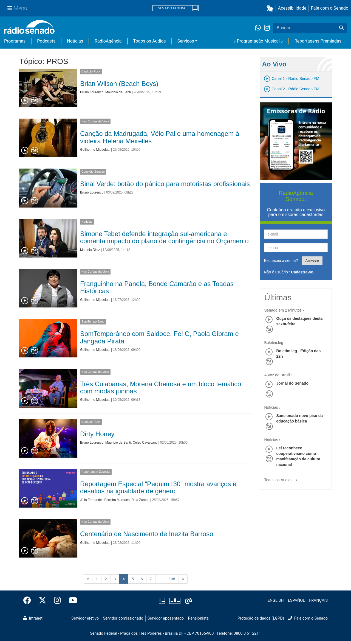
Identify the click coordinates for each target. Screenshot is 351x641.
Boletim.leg (273, 342)
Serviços (185, 41)
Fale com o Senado (329, 8)
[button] (271, 8)
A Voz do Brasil (277, 375)
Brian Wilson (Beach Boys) (119, 83)
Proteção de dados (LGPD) (260, 618)
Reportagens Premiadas (318, 41)
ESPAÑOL (296, 600)
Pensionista (198, 618)
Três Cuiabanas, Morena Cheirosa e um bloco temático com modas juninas (160, 387)
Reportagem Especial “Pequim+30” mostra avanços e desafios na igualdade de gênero (158, 487)
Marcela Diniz (90, 250)
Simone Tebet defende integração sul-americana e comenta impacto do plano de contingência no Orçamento (164, 237)
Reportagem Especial (95, 471)
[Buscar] (341, 28)
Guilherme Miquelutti (95, 150)
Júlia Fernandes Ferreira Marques (105, 500)
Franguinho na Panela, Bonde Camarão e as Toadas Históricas (157, 287)
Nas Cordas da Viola (95, 121)
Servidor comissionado (123, 618)
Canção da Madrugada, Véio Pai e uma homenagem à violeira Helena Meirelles (159, 137)
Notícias (75, 41)
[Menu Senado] (17, 8)
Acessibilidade (292, 8)
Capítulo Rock (90, 71)
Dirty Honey (97, 434)
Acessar (312, 261)
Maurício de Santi (118, 92)
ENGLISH (276, 600)
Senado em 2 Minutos (283, 310)
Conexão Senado (93, 171)
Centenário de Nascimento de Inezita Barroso (146, 534)
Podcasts (46, 41)
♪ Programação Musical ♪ (258, 41)
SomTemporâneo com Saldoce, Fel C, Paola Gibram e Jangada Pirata (159, 337)
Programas (15, 41)
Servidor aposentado (166, 618)
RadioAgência (108, 41)
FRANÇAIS (318, 600)
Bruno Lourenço (91, 92)
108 (172, 579)
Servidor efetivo (85, 618)
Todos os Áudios (149, 41)
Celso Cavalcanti (145, 442)
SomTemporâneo (92, 321)
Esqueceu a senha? (281, 260)
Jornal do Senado (292, 383)
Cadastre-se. (302, 272)
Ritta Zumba (140, 500)
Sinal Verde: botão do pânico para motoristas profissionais (165, 183)
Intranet (33, 618)
